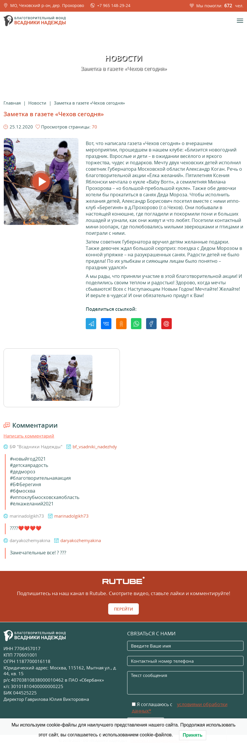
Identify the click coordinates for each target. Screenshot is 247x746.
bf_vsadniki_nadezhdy (95, 446)
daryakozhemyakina (80, 540)
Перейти (123, 609)
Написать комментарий (28, 436)
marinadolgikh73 (71, 516)
